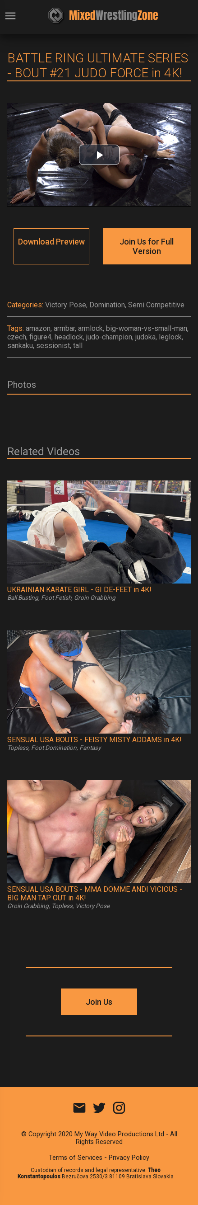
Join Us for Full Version (147, 246)
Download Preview (51, 241)
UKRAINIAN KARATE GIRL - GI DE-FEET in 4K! (79, 589)
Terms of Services (75, 1158)
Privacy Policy (129, 1158)
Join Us (99, 1002)
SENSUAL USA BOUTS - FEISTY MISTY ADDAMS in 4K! (94, 739)
